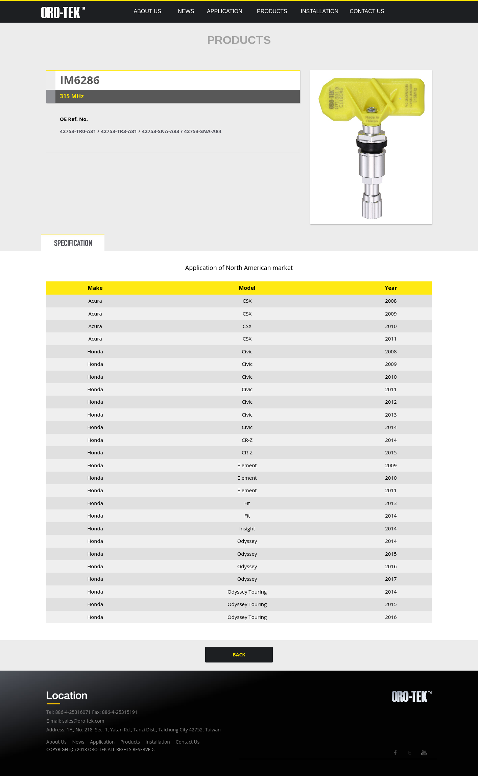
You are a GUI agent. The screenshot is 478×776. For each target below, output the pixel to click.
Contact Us (188, 742)
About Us (56, 742)
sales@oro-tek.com (83, 721)
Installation (158, 742)
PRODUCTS (272, 11)
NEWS (186, 11)
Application (102, 742)
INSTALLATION (319, 11)
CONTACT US (367, 11)
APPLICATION (224, 11)
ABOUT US (147, 11)
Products (130, 742)
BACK (239, 654)
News (78, 742)
